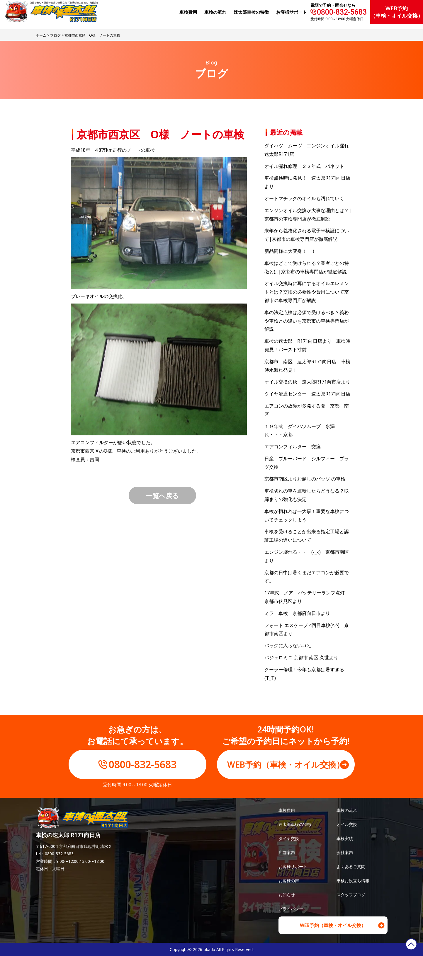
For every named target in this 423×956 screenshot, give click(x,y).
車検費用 (286, 810)
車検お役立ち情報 (353, 880)
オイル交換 (347, 824)
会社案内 (345, 852)
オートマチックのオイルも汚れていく (304, 198)
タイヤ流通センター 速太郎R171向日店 (307, 394)
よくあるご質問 (351, 866)
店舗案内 (286, 852)
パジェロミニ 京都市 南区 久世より (301, 657)
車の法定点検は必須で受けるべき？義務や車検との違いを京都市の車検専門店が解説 (306, 321)
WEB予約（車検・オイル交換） (396, 12)
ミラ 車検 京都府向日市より (297, 613)
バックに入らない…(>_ (287, 645)
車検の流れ (347, 810)
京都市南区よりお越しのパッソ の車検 (307, 479)
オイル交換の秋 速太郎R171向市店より (307, 382)
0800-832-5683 (342, 12)
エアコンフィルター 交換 (292, 446)
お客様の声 (288, 880)
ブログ (55, 35)
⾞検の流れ (215, 12)
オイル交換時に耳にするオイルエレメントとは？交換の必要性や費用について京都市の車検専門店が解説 (306, 292)
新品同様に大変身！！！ (290, 251)
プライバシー (290, 908)
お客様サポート (291, 12)
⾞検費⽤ (188, 12)
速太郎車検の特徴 (294, 824)
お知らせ (286, 894)
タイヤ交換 (288, 838)
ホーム (41, 35)
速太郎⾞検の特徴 (251, 12)
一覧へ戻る (162, 495)
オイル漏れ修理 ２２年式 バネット (304, 166)
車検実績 (345, 838)
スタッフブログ (351, 894)
